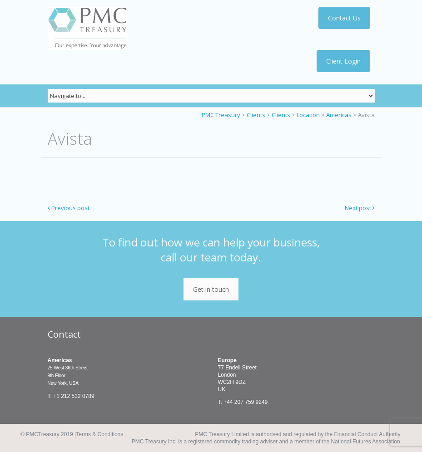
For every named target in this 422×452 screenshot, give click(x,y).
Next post (360, 208)
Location (308, 115)
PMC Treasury (221, 115)
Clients (256, 115)
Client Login (343, 61)
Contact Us (346, 18)
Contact (64, 334)
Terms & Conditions (99, 434)
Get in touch (211, 289)
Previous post (68, 208)
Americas (339, 115)
